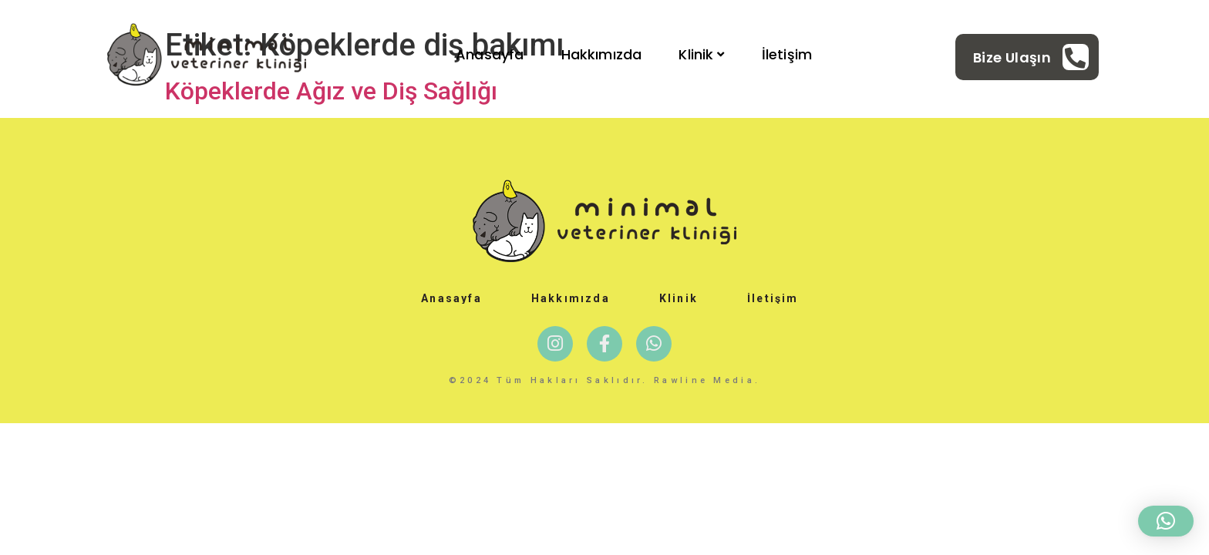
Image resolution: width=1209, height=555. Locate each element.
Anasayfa (490, 54)
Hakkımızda (601, 54)
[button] (1166, 521)
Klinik (701, 54)
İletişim (787, 54)
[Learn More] (1031, 57)
